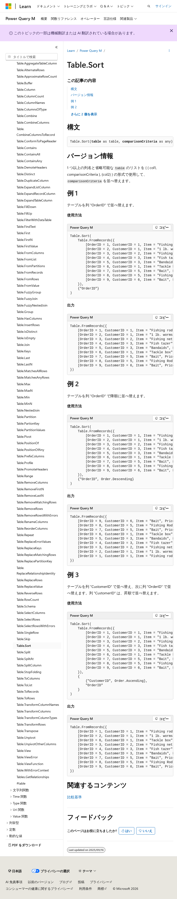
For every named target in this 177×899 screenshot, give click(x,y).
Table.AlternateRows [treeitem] (30, 70)
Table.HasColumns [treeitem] (29, 318)
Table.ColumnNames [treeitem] (31, 102)
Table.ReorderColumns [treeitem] (32, 528)
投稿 (81, 882)
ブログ (64, 882)
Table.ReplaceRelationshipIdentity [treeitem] (36, 571)
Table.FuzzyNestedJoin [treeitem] (32, 305)
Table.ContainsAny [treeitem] (29, 161)
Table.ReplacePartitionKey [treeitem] (34, 561)
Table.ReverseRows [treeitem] (29, 593)
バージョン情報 (82, 95)
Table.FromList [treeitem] (26, 259)
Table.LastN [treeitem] (24, 364)
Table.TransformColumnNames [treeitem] (38, 704)
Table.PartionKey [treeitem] (28, 423)
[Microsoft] (9, 6)
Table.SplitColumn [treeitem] (29, 665)
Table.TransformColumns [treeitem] (34, 711)
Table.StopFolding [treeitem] (29, 672)
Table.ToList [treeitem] (24, 685)
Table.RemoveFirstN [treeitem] (30, 489)
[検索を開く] (148, 6)
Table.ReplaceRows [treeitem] (29, 580)
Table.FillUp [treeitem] (24, 213)
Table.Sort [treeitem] (24, 645)
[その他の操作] (169, 51)
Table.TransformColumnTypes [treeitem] (37, 717)
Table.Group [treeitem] (25, 311)
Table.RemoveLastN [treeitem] (30, 495)
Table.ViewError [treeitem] (27, 757)
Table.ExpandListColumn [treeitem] (33, 187)
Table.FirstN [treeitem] (24, 239)
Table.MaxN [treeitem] (24, 390)
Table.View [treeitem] (24, 750)
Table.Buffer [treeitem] (24, 83)
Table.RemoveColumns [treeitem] (32, 482)
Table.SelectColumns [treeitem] (31, 612)
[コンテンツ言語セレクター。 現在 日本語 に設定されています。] (15, 871)
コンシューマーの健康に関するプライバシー (38, 888)
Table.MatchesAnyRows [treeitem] (33, 377)
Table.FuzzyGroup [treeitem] (29, 292)
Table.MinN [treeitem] (24, 403)
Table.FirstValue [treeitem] (27, 246)
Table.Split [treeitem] (23, 652)
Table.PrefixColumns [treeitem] (30, 456)
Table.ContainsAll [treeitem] (28, 154)
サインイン (163, 6)
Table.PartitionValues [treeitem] (31, 430)
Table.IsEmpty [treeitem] (26, 338)
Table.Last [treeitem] (23, 358)
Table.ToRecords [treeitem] (28, 691)
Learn (71, 50)
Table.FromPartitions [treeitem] (31, 266)
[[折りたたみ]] (56, 47)
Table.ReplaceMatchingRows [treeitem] (36, 554)
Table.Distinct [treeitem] (26, 174)
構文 (74, 89)
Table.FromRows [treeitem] (28, 279)
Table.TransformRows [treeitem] (31, 724)
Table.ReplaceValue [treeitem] (30, 586)
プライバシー (99, 882)
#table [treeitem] (21, 783)
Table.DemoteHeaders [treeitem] (32, 167)
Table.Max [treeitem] (23, 384)
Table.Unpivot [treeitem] (26, 737)
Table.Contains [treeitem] (27, 148)
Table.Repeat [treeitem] (25, 535)
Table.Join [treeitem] (23, 344)
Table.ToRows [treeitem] (26, 698)
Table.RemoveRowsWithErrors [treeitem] (37, 515)
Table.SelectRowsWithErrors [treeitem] (36, 626)
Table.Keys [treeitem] (24, 351)
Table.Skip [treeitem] (23, 639)
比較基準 (74, 796)
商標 (100, 888)
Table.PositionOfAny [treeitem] (30, 449)
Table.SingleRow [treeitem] (28, 632)
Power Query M (91, 50)
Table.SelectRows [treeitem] (28, 619)
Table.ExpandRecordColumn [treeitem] (36, 193)
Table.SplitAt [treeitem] (25, 659)
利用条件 (85, 888)
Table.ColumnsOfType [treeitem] (32, 109)
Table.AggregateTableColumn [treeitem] (37, 63)
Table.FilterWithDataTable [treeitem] (34, 220)
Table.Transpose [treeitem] (27, 731)
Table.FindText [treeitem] (26, 226)
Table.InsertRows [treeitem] (28, 325)
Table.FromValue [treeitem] (28, 285)
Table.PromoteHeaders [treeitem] (32, 469)
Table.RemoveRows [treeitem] (30, 508)
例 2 (74, 107)
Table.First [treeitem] (23, 233)
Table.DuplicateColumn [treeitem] (33, 180)
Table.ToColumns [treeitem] (28, 678)
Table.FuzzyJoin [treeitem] (27, 298)
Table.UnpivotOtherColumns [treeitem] (36, 744)
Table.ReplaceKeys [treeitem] (29, 548)
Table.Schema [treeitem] (26, 606)
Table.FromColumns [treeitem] (30, 253)
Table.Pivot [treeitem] (24, 436)
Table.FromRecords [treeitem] (30, 272)
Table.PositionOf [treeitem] (28, 443)
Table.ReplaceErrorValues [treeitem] (34, 541)
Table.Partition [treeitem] (26, 416)
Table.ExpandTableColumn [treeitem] (34, 200)
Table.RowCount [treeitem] (28, 599)
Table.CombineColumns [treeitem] (33, 122)
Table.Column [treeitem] (26, 89)
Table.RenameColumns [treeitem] (32, 522)
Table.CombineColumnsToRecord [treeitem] (36, 132)
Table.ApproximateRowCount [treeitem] (37, 76)
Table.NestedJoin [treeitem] (28, 410)
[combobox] (32, 57)
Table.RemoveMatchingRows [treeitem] (36, 502)
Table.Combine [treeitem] (27, 116)
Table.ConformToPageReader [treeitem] (36, 141)
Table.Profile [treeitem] (25, 463)
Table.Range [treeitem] (25, 476)
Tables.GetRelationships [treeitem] (33, 777)
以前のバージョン (41, 882)
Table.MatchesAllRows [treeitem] (32, 371)
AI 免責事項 (14, 882)
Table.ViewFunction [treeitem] (30, 764)
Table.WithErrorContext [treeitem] (33, 770)
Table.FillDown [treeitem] (26, 206)
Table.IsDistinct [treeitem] (27, 331)
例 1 (73, 101)
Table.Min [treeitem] (23, 397)
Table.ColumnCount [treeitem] (30, 96)
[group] (120, 264)
